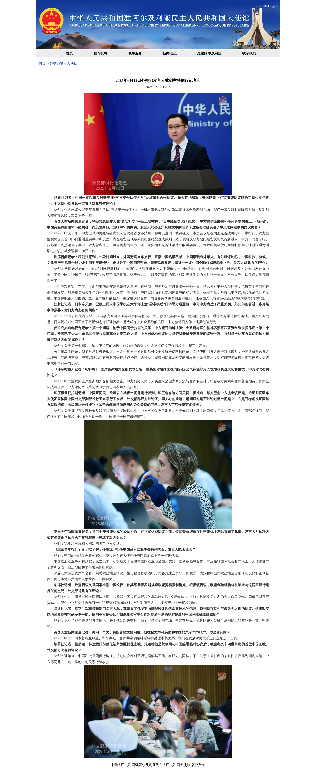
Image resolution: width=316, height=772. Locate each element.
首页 (69, 53)
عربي (274, 6)
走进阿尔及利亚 (209, 53)
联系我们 (249, 53)
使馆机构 (100, 53)
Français (264, 6)
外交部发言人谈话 (63, 63)
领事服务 (135, 53)
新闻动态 (170, 53)
